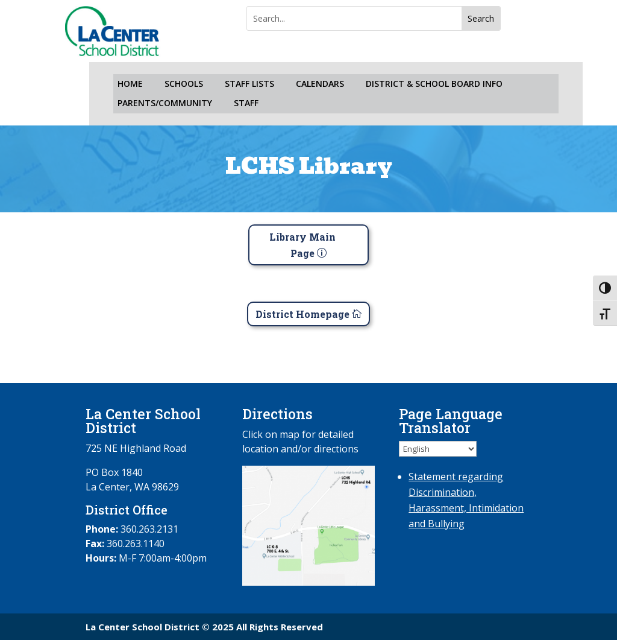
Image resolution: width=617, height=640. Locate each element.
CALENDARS (320, 84)
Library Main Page (302, 244)
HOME (130, 84)
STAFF (246, 103)
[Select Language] (438, 449)
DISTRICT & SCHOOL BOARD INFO (434, 84)
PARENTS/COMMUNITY (164, 103)
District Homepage (302, 314)
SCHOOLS (183, 84)
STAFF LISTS (249, 84)
